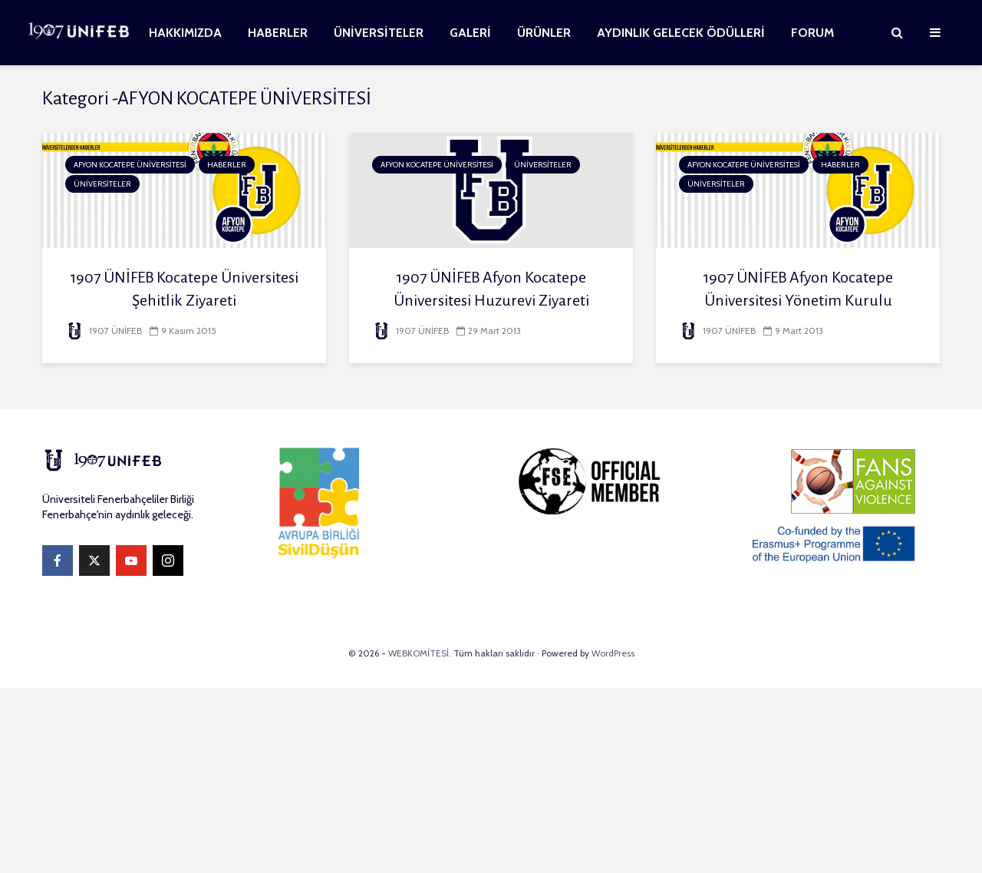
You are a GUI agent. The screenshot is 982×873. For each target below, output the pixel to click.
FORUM (812, 32)
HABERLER (278, 32)
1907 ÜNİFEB (103, 330)
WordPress (613, 653)
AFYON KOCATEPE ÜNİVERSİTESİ (130, 165)
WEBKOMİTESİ (418, 653)
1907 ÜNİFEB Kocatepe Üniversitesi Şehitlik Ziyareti (184, 289)
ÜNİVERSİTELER (378, 32)
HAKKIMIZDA (185, 32)
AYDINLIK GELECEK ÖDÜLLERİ (681, 32)
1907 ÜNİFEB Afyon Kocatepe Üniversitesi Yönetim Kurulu (798, 289)
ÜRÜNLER (544, 32)
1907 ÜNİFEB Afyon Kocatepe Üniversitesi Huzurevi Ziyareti (491, 289)
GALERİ (470, 32)
